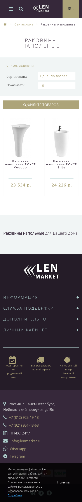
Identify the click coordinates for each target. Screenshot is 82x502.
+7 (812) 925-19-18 (24, 417)
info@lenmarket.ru (26, 441)
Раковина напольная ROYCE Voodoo (20, 164)
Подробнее (15, 495)
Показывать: (16, 85)
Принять (63, 482)
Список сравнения (21, 66)
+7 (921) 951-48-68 (24, 425)
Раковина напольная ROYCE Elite (61, 164)
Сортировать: (17, 77)
